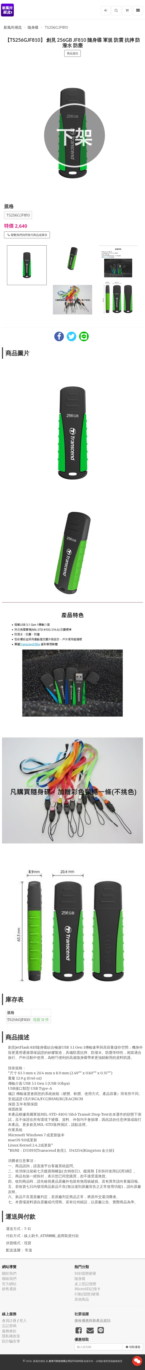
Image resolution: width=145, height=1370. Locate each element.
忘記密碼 (9, 1325)
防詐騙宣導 (11, 1341)
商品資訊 (72, 53)
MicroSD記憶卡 (88, 1289)
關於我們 (9, 1273)
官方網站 (9, 1284)
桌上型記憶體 (85, 1284)
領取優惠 (133, 1347)
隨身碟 (33, 27)
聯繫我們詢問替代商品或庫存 (27, 235)
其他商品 (82, 1299)
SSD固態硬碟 (85, 1273)
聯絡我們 (9, 1278)
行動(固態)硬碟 (87, 1294)
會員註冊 (9, 1320)
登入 (23, 1320)
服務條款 (9, 1331)
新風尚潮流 (13, 27)
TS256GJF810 (56, 27)
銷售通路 (9, 1289)
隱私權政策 (11, 1336)
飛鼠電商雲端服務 (108, 1361)
